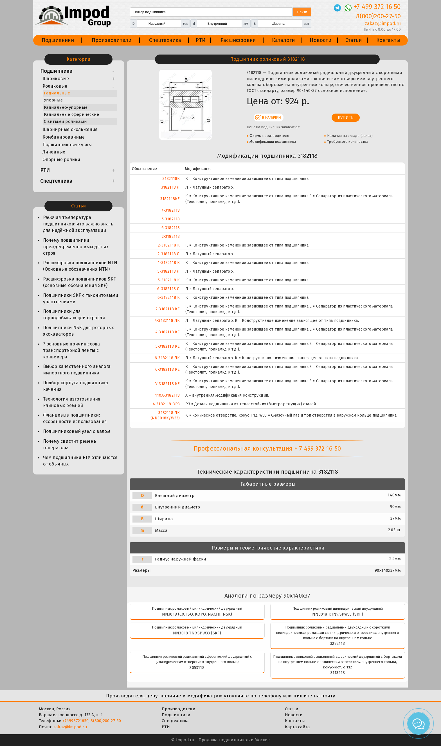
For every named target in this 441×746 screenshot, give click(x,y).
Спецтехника (165, 40)
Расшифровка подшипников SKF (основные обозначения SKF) (79, 282)
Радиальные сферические (71, 114)
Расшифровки (238, 40)
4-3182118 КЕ (167, 332)
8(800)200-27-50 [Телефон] (378, 16)
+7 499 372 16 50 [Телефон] (377, 7)
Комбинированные (63, 137)
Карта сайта (297, 726)
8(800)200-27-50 (106, 720)
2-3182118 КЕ (168, 309)
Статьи (353, 40)
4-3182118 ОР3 (166, 404)
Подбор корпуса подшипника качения (75, 386)
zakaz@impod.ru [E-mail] (383, 23)
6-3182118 (170, 227)
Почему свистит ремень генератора (69, 444)
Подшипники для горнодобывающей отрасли (74, 314)
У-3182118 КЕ (167, 383)
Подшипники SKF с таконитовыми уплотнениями (80, 298)
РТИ (201, 40)
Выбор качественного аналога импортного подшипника (77, 370)
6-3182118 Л (168, 288)
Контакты (388, 40)
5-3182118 (171, 219)
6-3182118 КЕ (167, 369)
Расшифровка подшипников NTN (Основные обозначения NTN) (80, 266)
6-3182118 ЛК (167, 358)
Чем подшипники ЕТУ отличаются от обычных (80, 461)
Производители (112, 40)
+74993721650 (75, 720)
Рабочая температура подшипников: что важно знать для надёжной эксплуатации (78, 224)
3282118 (337, 643)
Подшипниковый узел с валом (76, 431)
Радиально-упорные (65, 107)
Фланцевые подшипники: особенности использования (75, 418)
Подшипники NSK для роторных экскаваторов (78, 331)
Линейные (54, 152)
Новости (320, 40)
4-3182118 (170, 210)
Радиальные (57, 93)
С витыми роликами (65, 121)
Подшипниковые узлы (67, 144)
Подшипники (58, 40)
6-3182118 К (169, 297)
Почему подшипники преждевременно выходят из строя (76, 247)
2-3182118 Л (169, 254)
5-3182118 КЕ (168, 346)
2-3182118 (171, 236)
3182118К (171, 178)
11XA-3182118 (167, 395)
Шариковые (55, 78)
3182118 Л (170, 187)
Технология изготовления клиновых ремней (72, 402)
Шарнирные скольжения (70, 129)
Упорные (53, 100)
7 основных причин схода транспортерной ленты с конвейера (71, 350)
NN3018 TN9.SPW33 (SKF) (197, 633)
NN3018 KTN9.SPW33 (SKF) (337, 614)
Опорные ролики (61, 159)
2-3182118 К (169, 245)
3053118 (197, 667)
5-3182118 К (169, 280)
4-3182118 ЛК (167, 320)
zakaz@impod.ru (70, 726)
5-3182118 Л (169, 271)
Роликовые (55, 86)
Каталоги (283, 40)
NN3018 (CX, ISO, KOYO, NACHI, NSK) (197, 614)
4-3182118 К (169, 262)
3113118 (337, 672)
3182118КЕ (170, 198)
